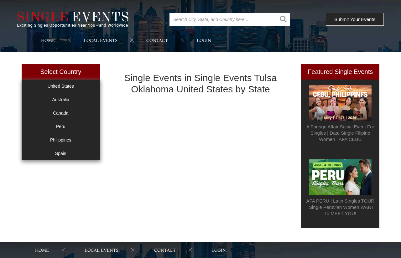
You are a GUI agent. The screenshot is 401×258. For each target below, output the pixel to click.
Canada (60, 113)
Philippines (60, 139)
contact (157, 40)
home (48, 40)
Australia (60, 99)
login (204, 40)
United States (61, 86)
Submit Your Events (354, 19)
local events (100, 40)
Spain (60, 153)
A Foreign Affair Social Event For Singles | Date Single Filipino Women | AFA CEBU (340, 133)
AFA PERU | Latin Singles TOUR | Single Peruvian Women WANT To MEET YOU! (340, 207)
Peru (60, 126)
